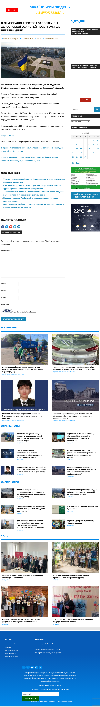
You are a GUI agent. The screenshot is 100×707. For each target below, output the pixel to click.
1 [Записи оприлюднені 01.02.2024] (84, 141)
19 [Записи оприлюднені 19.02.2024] (72, 153)
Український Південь (50, 7)
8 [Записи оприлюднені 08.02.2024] (85, 145)
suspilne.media (7, 136)
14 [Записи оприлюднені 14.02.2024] (81, 149)
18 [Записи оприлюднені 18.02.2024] (98, 149)
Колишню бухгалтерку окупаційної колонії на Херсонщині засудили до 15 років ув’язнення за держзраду (22, 416)
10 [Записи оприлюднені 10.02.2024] (93, 145)
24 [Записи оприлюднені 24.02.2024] (94, 153)
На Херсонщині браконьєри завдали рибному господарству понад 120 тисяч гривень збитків (82, 492)
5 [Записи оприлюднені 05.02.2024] (72, 145)
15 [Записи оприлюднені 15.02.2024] (85, 149)
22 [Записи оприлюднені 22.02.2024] (85, 153)
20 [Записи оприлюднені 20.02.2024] (77, 153)
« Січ (72, 163)
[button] (88, 10)
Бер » (78, 163)
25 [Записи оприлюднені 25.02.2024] (98, 153)
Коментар (6, 251)
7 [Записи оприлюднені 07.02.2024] (80, 145)
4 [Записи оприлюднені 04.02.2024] (97, 141)
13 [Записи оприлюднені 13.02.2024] (77, 149)
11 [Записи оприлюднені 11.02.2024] (97, 145)
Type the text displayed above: (24, 312)
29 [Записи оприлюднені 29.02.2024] (85, 157)
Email (4, 291)
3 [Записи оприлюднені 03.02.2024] (93, 141)
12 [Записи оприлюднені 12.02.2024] (72, 149)
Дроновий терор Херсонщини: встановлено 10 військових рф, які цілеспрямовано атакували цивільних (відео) (72, 416)
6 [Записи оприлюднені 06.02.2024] (76, 145)
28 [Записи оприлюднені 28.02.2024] (81, 157)
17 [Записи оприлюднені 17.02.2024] (93, 149)
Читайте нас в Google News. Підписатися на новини (85, 195)
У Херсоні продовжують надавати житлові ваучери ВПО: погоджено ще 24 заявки (31, 508)
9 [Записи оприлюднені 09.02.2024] (89, 145)
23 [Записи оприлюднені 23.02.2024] (89, 153)
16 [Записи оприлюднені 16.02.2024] (89, 149)
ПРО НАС (85, 100)
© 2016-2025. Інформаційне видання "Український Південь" (50, 701)
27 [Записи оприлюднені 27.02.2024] (77, 157)
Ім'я (3, 284)
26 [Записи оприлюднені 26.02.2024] (73, 157)
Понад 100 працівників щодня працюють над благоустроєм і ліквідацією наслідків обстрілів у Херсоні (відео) (22, 369)
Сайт (3, 298)
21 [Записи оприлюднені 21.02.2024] (81, 153)
